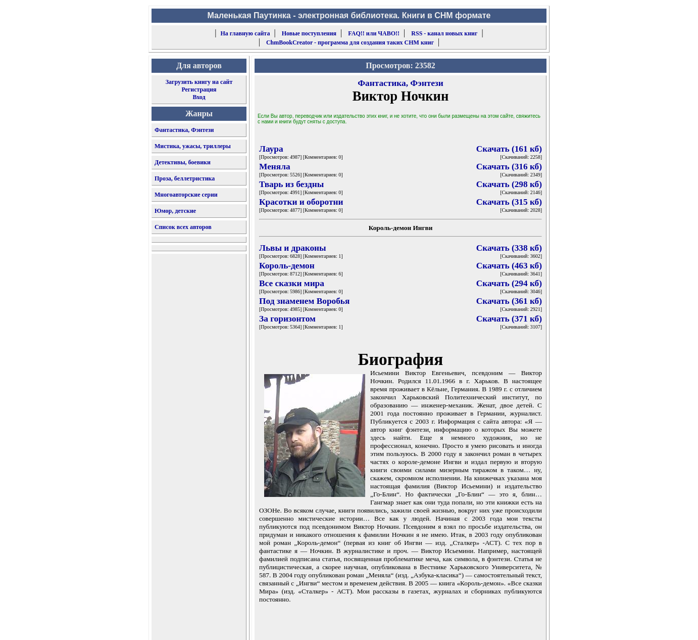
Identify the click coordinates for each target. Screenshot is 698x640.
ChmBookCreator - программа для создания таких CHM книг (350, 42)
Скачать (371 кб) (509, 319)
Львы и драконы (292, 248)
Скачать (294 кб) (509, 283)
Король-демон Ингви (401, 228)
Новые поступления (309, 33)
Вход (198, 97)
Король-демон (287, 265)
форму (463, 624)
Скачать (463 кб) (509, 265)
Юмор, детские (175, 210)
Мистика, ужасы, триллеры (193, 146)
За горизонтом (287, 319)
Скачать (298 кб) (509, 184)
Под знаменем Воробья (304, 301)
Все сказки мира (291, 283)
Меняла (274, 166)
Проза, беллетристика (185, 178)
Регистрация (198, 89)
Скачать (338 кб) (509, 248)
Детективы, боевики (183, 162)
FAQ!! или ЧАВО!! (374, 33)
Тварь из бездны (291, 184)
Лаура (271, 149)
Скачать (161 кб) (509, 149)
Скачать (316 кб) (509, 166)
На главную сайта (245, 33)
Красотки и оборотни (301, 202)
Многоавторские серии (186, 194)
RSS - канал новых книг (444, 33)
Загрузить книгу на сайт (199, 81)
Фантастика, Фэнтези (184, 129)
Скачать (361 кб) (509, 301)
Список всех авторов (183, 227)
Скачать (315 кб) (509, 202)
